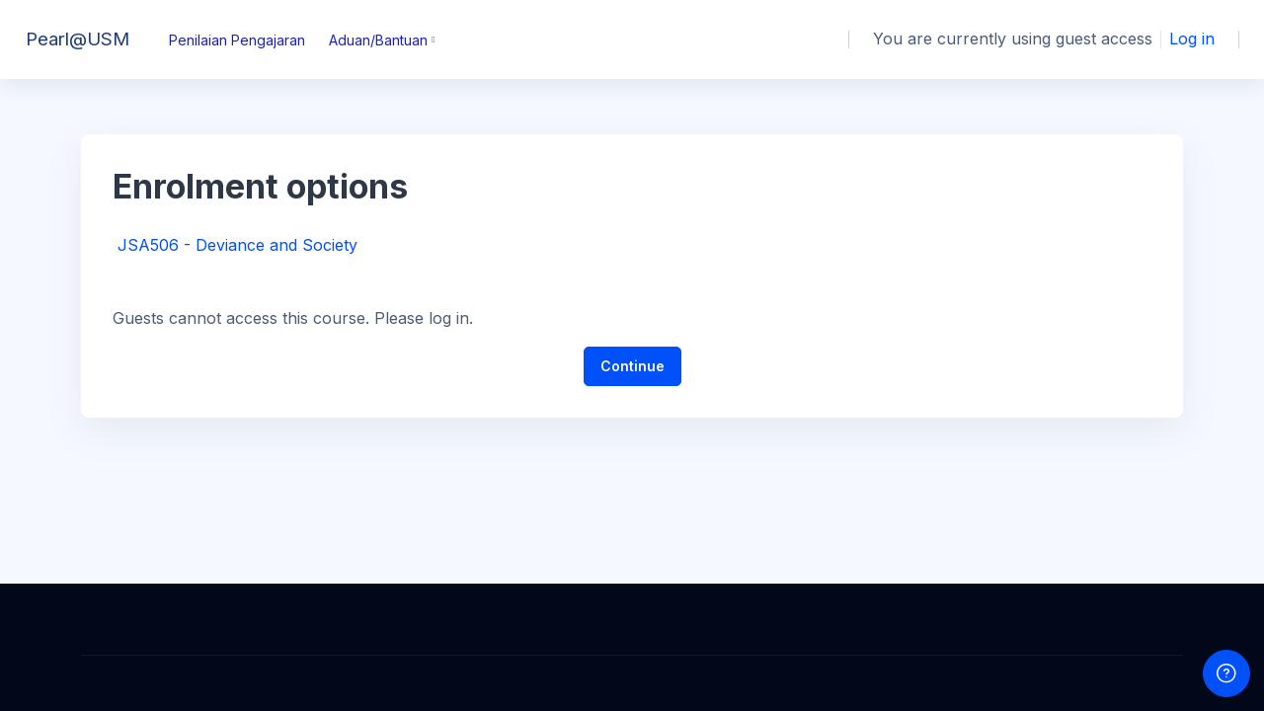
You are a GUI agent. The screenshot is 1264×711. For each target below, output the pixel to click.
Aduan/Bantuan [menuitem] (378, 40)
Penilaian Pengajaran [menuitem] (237, 40)
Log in (1192, 38)
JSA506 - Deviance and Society (237, 245)
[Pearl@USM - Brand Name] (72, 39)
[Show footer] (1226, 673)
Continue (632, 365)
